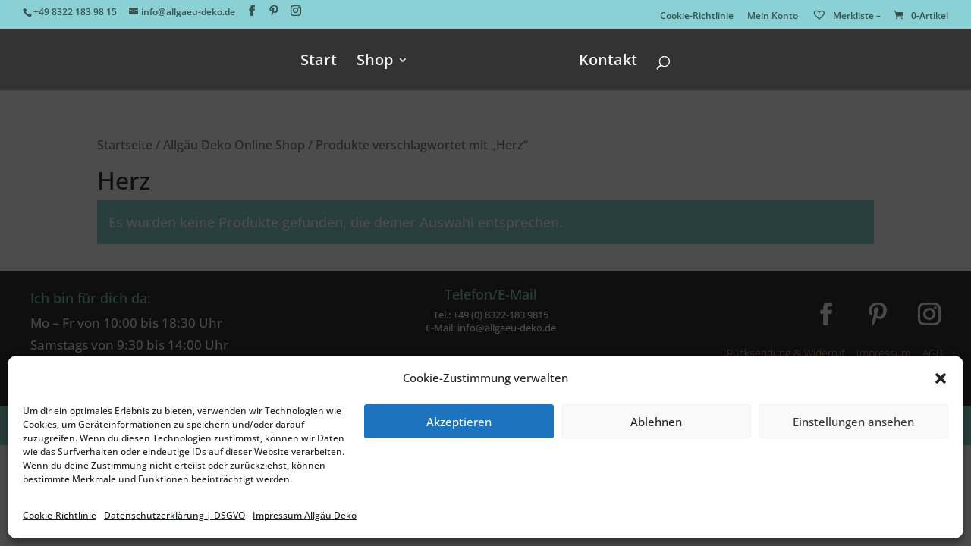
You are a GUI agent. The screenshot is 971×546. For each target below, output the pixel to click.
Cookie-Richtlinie (59, 515)
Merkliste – (846, 15)
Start (318, 62)
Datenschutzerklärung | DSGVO (174, 515)
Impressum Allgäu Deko (305, 515)
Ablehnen (656, 421)
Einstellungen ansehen (853, 421)
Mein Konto (772, 16)
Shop (375, 62)
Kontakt (608, 62)
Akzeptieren (459, 421)
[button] (940, 378)
